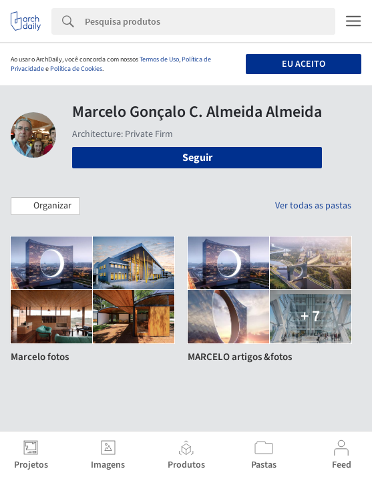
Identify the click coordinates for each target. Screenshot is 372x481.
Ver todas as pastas (313, 205)
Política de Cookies (76, 68)
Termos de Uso (159, 59)
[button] (45, 206)
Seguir (197, 157)
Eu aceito (303, 64)
